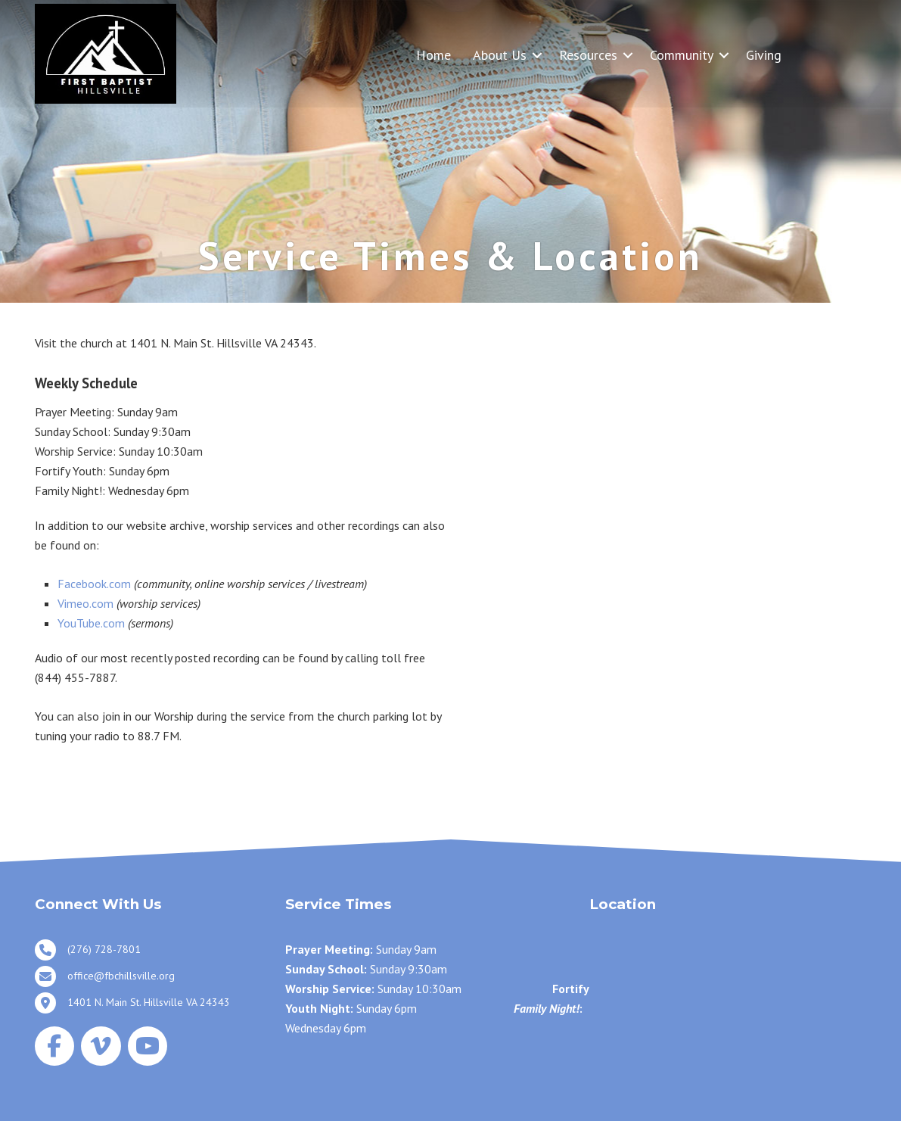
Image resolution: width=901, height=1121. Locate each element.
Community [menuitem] (681, 55)
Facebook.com (94, 583)
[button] (537, 54)
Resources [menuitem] (588, 55)
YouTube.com (91, 623)
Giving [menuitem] (763, 55)
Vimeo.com (85, 603)
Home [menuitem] (433, 55)
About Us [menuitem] (500, 55)
